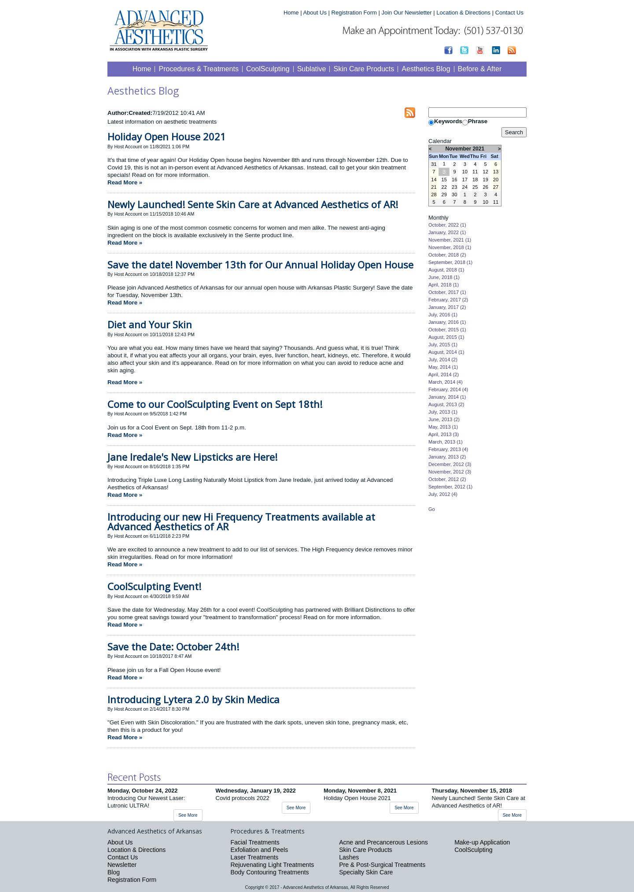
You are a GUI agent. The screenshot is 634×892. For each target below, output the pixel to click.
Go (431, 509)
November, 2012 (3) (449, 471)
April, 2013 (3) (443, 434)
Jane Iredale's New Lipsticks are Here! (192, 456)
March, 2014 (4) (445, 382)
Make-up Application (482, 842)
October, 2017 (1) (447, 292)
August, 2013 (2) (446, 404)
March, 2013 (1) (445, 441)
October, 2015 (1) (447, 329)
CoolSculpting (473, 849)
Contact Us (509, 12)
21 (433, 187)
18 (475, 179)
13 (495, 171)
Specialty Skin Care (366, 872)
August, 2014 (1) (446, 352)
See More (187, 815)
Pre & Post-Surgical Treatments (382, 864)
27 (495, 187)
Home (291, 12)
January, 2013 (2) (447, 456)
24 (465, 187)
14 (433, 179)
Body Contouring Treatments (269, 872)
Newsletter (121, 864)
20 (495, 179)
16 (454, 179)
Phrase (477, 121)
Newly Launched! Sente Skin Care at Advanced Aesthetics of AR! (252, 204)
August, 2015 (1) (446, 337)
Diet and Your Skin (149, 324)
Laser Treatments (254, 857)
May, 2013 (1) (443, 426)
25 (475, 187)
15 (444, 179)
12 (485, 171)
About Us (314, 12)
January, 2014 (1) (447, 397)
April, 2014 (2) (443, 374)
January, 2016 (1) (447, 322)
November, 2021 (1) (449, 239)
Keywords (448, 121)
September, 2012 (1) (450, 486)
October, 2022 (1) (447, 225)
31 (433, 164)
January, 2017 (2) (447, 307)
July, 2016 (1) (442, 314)
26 (485, 187)
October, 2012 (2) (447, 479)
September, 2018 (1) (450, 262)
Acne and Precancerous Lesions (383, 842)
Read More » (124, 182)
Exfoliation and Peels (259, 849)
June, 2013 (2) (444, 419)
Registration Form (354, 12)
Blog (113, 872)
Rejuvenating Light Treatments (272, 864)
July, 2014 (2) (442, 359)
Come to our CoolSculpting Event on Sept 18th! (214, 404)
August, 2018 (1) (446, 269)
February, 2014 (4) (448, 389)
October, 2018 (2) (447, 254)
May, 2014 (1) (443, 367)
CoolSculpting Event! (154, 586)
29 (444, 194)
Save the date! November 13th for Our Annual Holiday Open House (260, 264)
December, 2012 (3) (449, 464)
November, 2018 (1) (449, 247)
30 (454, 194)
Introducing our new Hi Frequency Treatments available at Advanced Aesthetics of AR (241, 521)
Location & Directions (463, 12)
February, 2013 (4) (448, 449)
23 (454, 187)
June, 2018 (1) (444, 277)
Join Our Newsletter (406, 12)
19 (485, 179)
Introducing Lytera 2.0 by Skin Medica (193, 699)
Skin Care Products (365, 849)
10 (465, 171)
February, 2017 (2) (448, 299)
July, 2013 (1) (442, 412)
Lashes (349, 857)
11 (475, 171)
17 (465, 179)
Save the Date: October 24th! (173, 646)
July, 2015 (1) (442, 344)
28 (433, 194)
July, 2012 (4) (442, 494)
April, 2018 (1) (443, 284)
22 (444, 187)
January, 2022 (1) (447, 232)
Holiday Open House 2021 (166, 136)
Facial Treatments (254, 842)
